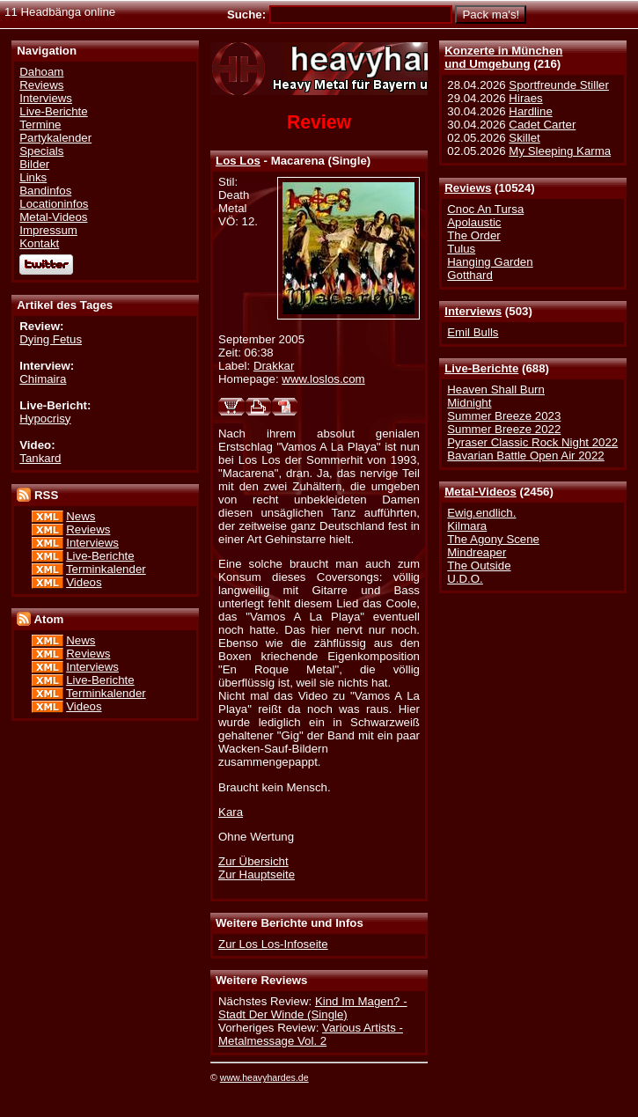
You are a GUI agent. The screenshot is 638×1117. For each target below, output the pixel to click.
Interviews (473, 311)
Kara (230, 812)
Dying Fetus (50, 339)
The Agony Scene (493, 539)
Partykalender (55, 137)
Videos (83, 582)
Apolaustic (474, 222)
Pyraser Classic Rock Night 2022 (532, 442)
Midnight (469, 402)
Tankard (40, 458)
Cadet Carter (542, 124)
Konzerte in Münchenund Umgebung (503, 57)
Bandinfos (45, 190)
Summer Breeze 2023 (504, 416)
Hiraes (525, 98)
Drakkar (273, 365)
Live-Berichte (481, 368)
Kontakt (39, 243)
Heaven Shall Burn (496, 389)
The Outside (478, 565)
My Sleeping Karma (560, 151)
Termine (40, 124)
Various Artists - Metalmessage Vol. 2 (310, 1034)
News (80, 516)
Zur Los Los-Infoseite (273, 944)
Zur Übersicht (253, 861)
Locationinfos (53, 203)
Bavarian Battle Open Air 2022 (525, 455)
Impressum (48, 230)
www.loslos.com (323, 379)
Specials (41, 151)
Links (33, 177)
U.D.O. (465, 578)
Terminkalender (106, 569)
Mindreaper (476, 552)
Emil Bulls (472, 332)
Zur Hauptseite (256, 874)
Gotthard (470, 275)
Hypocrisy (44, 418)
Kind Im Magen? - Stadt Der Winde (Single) (312, 1008)
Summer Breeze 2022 (504, 429)
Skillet (524, 137)
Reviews (467, 188)
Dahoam (41, 71)
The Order (473, 235)
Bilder (34, 164)
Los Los (238, 160)
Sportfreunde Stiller (559, 85)
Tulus (461, 248)
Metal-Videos (480, 491)
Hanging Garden (489, 261)
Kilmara (467, 526)
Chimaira (42, 379)
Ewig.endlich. (481, 512)
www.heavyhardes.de (264, 1077)
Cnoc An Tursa (485, 209)
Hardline (530, 111)
